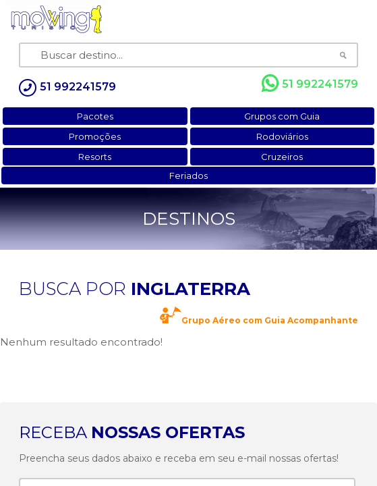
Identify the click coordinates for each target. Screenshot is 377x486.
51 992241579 (310, 83)
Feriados (188, 175)
